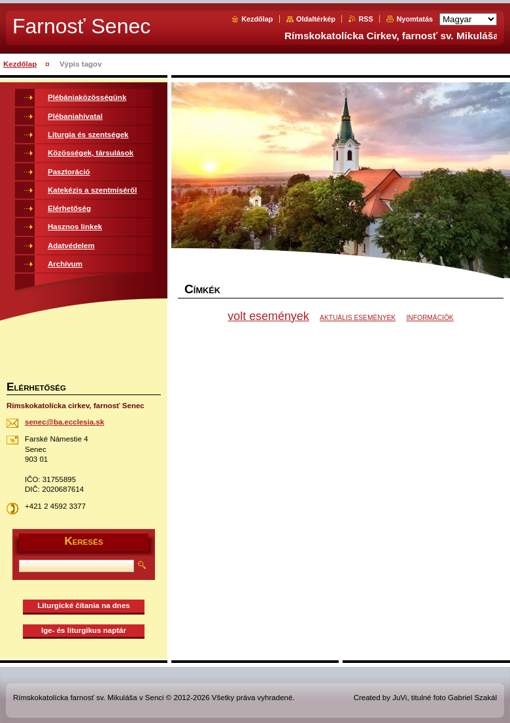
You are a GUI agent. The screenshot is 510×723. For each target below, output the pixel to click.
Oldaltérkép (315, 19)
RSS (365, 19)
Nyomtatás (414, 19)
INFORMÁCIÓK (429, 317)
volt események (268, 316)
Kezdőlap (257, 19)
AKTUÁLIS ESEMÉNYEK (358, 317)
